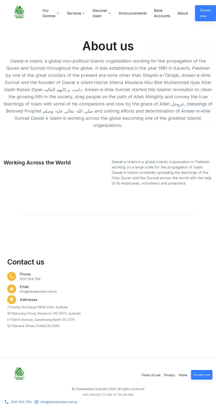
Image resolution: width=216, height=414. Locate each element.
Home (183, 375)
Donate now (201, 375)
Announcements (133, 13)
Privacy (169, 375)
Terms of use (151, 375)
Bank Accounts (162, 13)
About (182, 13)
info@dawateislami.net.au (56, 402)
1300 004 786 (18, 402)
